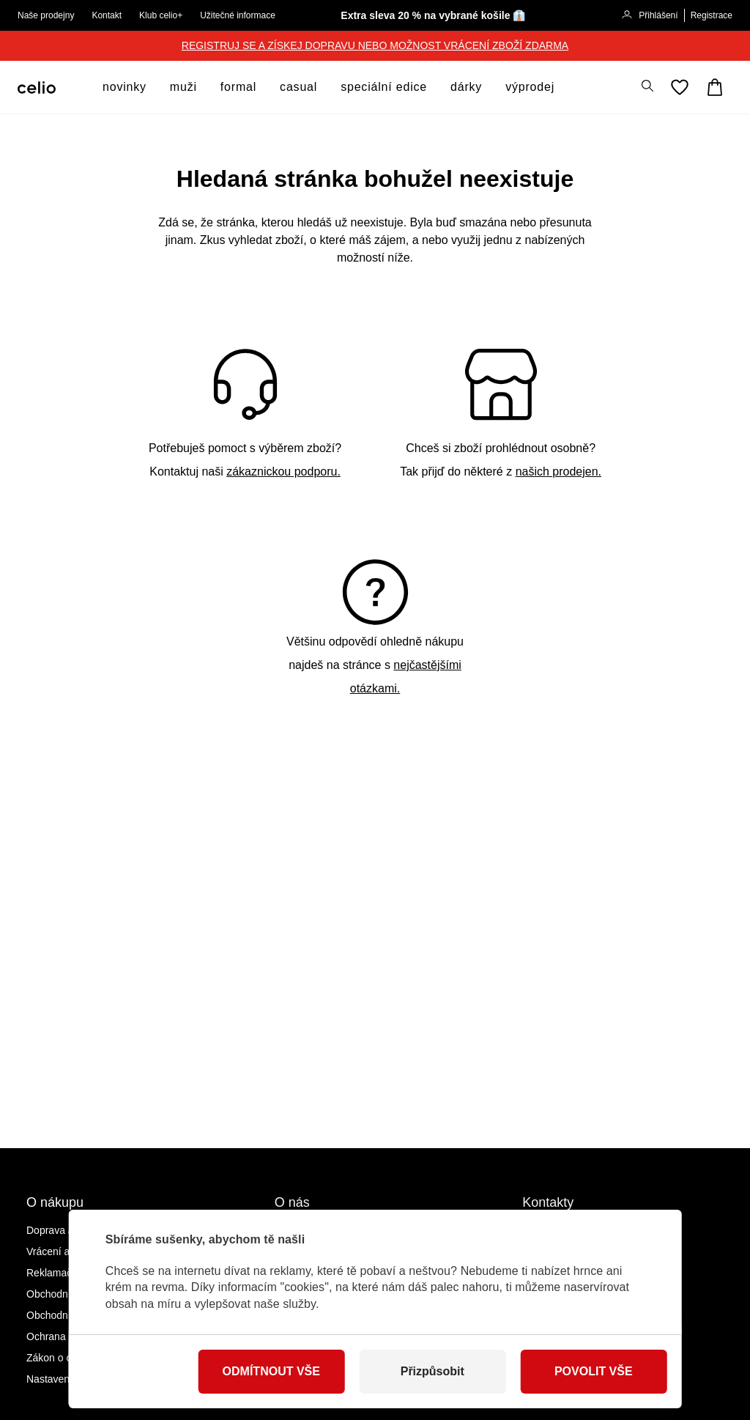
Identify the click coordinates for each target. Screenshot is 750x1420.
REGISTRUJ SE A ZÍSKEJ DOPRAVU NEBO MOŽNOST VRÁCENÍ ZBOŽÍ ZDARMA (375, 45)
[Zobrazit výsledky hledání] (647, 86)
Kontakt (107, 15)
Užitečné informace (237, 15)
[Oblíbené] (679, 87)
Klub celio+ (160, 15)
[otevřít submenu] (150, 87)
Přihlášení (649, 16)
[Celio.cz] (37, 87)
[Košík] (715, 87)
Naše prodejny (46, 15)
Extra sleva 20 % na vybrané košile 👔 (433, 15)
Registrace (711, 15)
